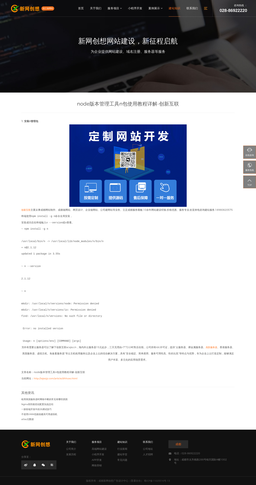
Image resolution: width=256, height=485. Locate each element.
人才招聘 (148, 454)
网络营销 (97, 465)
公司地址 (148, 448)
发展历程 (71, 454)
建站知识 (174, 8)
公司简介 (71, 448)
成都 (178, 444)
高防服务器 (211, 347)
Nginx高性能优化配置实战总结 (37, 404)
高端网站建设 (99, 448)
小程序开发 (135, 8)
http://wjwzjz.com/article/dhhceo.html (56, 378)
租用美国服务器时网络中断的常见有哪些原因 (44, 399)
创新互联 (26, 209)
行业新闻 (122, 448)
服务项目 (115, 8)
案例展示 (156, 8)
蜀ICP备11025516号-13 (157, 480)
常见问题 (122, 460)
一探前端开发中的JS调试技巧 (36, 409)
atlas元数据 (27, 419)
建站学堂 (122, 454)
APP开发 (97, 460)
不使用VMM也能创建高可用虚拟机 (39, 414)
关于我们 (96, 8)
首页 (81, 8)
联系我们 (192, 8)
